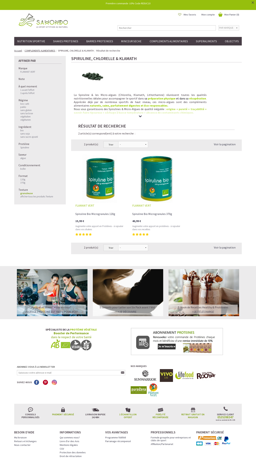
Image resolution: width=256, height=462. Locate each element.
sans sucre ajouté (29, 136)
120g (22, 179)
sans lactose (26, 113)
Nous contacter (22, 415)
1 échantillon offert (128, 386)
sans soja (25, 133)
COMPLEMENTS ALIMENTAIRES (169, 41)
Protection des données (73, 423)
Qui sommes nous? (70, 408)
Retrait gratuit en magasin (192, 386)
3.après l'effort (27, 93)
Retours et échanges (25, 412)
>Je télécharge (203, 282)
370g (22, 182)
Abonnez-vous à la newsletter (36, 337)
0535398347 (225, 388)
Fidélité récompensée (160, 386)
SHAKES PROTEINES (65, 41)
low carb (24, 103)
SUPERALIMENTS (206, 41)
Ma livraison (20, 408)
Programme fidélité (115, 408)
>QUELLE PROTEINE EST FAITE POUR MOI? (51, 282)
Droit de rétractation (71, 426)
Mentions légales (69, 415)
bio (22, 130)
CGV (62, 419)
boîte (23, 168)
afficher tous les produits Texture (36, 196)
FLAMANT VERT (27, 71)
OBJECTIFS (232, 41)
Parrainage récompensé (118, 412)
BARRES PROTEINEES (99, 41)
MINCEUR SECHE (131, 41)
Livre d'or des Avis (69, 412)
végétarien (25, 119)
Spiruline (24, 147)
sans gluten (26, 110)
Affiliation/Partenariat (162, 414)
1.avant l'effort (27, 89)
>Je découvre (127, 282)
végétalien (25, 116)
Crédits (141, 454)
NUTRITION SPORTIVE (31, 41)
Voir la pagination (225, 115)
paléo (23, 107)
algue (23, 158)
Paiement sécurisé (63, 385)
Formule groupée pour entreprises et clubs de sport (171, 410)
